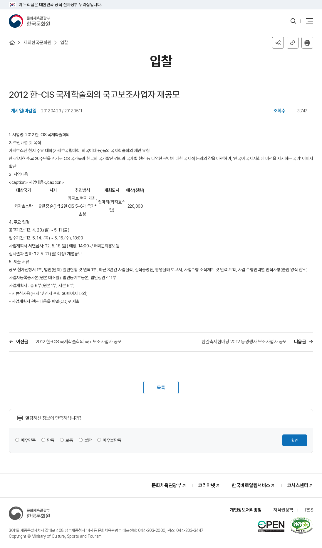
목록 (161, 387)
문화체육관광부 (167, 485)
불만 (88, 440)
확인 (294, 440)
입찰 (64, 42)
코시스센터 (297, 485)
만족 (50, 440)
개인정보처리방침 (245, 510)
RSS (309, 510)
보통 (69, 440)
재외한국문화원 (37, 42)
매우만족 (28, 440)
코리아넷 (206, 485)
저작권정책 (283, 510)
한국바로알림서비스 (251, 485)
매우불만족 (112, 440)
